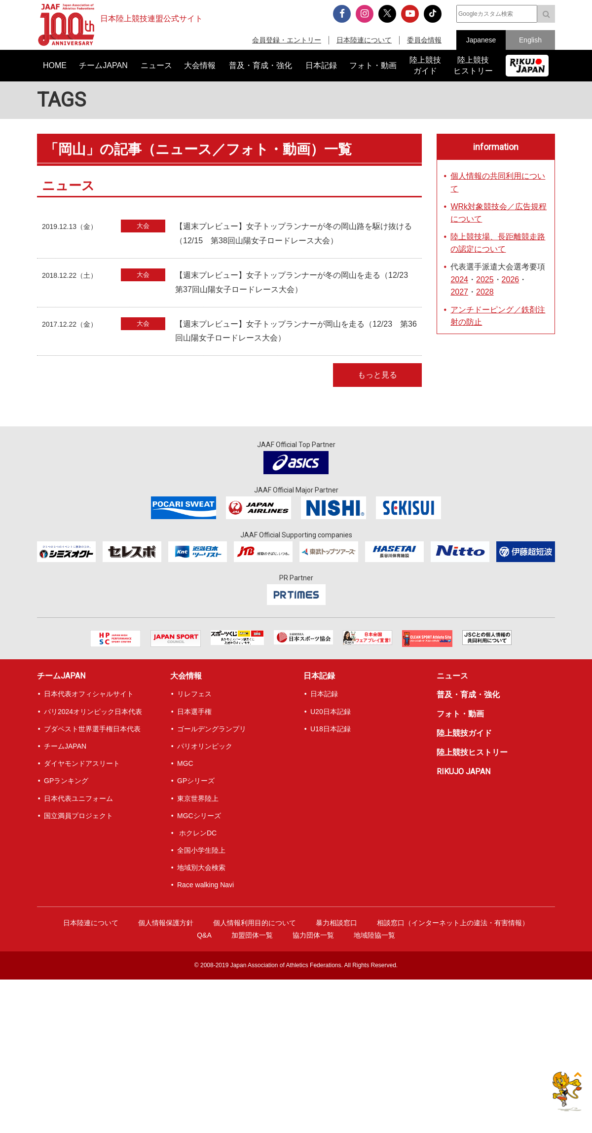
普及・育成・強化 (468, 694)
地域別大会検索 (201, 867)
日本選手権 (194, 712)
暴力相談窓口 (336, 923)
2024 (459, 279)
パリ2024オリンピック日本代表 (93, 712)
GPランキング (66, 781)
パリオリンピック (204, 746)
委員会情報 (424, 40)
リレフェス (194, 694)
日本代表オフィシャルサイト (89, 694)
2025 (485, 279)
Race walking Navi (205, 885)
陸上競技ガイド (464, 733)
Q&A (204, 935)
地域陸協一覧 (374, 935)
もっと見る (377, 375)
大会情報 (186, 675)
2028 (485, 292)
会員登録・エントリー (286, 40)
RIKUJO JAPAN (463, 771)
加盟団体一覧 (252, 935)
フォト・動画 (460, 713)
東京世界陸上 (198, 798)
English (530, 40)
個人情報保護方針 (165, 923)
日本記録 (319, 675)
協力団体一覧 (313, 935)
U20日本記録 (330, 712)
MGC (185, 763)
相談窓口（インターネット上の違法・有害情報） (453, 923)
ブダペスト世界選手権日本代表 (92, 729)
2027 (459, 292)
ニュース (452, 675)
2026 (510, 279)
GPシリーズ (196, 781)
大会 (143, 225)
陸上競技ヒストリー (472, 752)
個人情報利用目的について (254, 923)
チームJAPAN (61, 675)
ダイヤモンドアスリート (82, 763)
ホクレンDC (197, 833)
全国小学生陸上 (201, 850)
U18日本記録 (330, 729)
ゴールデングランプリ (211, 729)
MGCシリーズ (199, 816)
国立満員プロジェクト (78, 816)
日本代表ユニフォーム (78, 798)
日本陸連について (364, 40)
